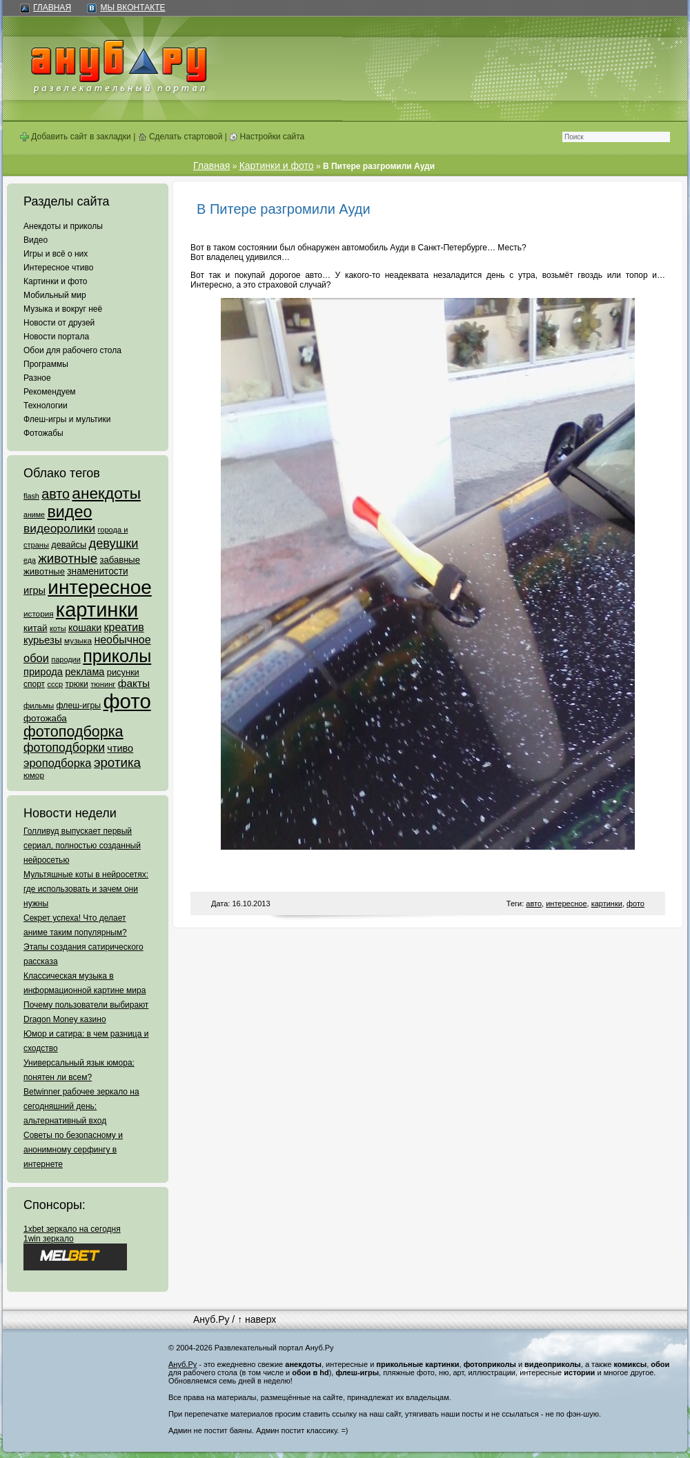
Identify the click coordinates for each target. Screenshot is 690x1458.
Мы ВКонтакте (132, 7)
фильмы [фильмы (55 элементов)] (38, 705)
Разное (37, 378)
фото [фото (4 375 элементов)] (126, 701)
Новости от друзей (59, 323)
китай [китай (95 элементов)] (35, 628)
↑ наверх (256, 1319)
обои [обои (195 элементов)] (36, 658)
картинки (606, 903)
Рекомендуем (49, 392)
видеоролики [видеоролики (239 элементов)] (59, 528)
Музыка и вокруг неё (62, 309)
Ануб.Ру (211, 1319)
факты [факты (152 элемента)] (134, 683)
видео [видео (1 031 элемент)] (69, 512)
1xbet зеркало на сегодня (72, 1229)
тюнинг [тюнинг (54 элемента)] (102, 684)
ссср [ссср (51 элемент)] (55, 684)
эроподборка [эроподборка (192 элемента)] (57, 763)
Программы (45, 364)
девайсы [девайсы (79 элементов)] (68, 544)
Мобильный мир (54, 295)
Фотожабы (43, 433)
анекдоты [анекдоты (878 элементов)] (106, 493)
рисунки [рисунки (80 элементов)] (123, 672)
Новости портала (56, 336)
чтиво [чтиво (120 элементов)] (120, 748)
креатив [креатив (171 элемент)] (124, 627)
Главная (52, 7)
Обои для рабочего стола (72, 350)
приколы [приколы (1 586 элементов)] (117, 656)
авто (534, 903)
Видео (35, 240)
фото (635, 903)
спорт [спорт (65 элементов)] (34, 684)
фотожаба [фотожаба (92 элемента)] (45, 718)
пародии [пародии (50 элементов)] (66, 659)
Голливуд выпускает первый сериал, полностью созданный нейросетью (82, 845)
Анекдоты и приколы (63, 226)
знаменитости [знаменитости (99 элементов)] (97, 571)
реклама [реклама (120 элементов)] (84, 671)
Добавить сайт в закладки (75, 136)
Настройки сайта (266, 136)
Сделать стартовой (180, 136)
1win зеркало (48, 1239)
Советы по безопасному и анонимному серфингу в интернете (73, 1149)
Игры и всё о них (55, 254)
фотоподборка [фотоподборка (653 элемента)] (73, 731)
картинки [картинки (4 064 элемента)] (97, 610)
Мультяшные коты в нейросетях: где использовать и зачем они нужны (85, 889)
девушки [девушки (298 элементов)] (113, 543)
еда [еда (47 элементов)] (29, 560)
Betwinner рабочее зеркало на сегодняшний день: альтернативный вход (81, 1106)
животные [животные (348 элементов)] (67, 558)
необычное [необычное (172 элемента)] (122, 640)
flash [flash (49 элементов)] (31, 496)
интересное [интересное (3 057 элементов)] (99, 587)
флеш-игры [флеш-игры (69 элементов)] (78, 705)
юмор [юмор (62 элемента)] (33, 775)
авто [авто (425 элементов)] (55, 493)
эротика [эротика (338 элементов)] (117, 762)
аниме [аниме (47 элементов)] (34, 514)
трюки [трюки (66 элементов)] (76, 684)
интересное (566, 903)
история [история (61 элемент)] (38, 613)
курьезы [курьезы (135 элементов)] (42, 640)
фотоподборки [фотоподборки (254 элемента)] (64, 748)
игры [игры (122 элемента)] (34, 590)
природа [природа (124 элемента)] (43, 671)
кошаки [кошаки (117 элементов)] (84, 627)
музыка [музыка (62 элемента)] (78, 641)
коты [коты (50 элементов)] (58, 628)
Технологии (45, 405)
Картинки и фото (55, 281)
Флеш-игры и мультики (66, 419)
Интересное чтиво (58, 267)
